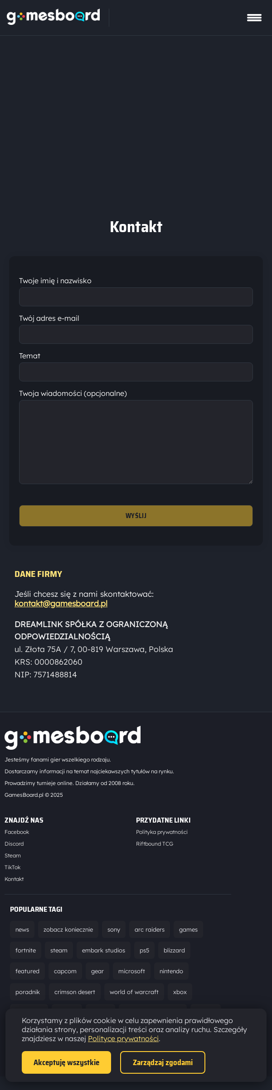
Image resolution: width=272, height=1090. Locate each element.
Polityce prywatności (123, 1038)
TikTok (12, 880)
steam (59, 963)
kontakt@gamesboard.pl (61, 617)
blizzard (174, 963)
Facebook (17, 845)
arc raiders (150, 943)
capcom (65, 984)
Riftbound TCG (154, 857)
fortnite (25, 963)
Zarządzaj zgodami (163, 1062)
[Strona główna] (53, 22)
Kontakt (14, 892)
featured (27, 984)
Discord (14, 857)
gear (97, 984)
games (188, 943)
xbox (180, 1005)
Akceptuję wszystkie (66, 1062)
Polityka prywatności (162, 845)
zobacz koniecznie (68, 943)
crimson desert (74, 1005)
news (22, 943)
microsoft (131, 984)
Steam (13, 869)
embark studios (103, 963)
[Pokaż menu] (254, 18)
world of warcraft (134, 1005)
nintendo (171, 984)
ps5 (144, 963)
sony (113, 943)
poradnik (27, 1005)
